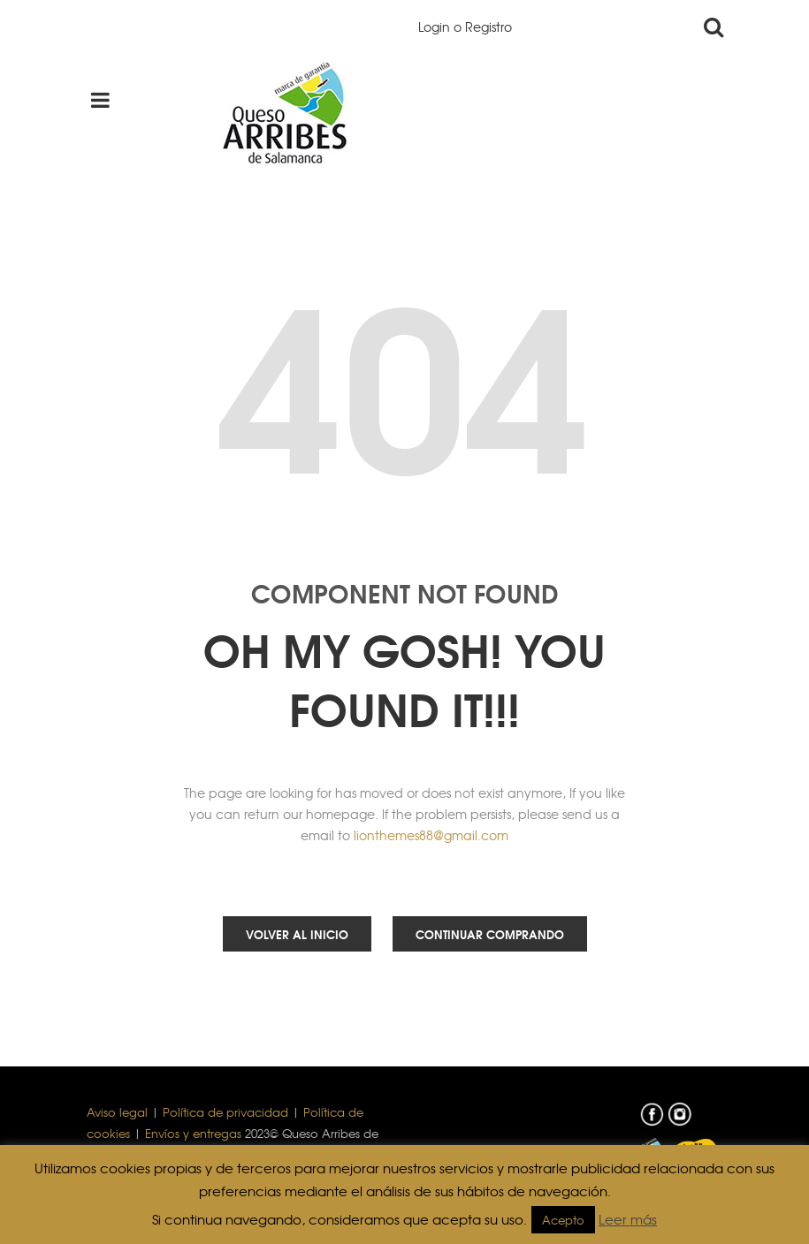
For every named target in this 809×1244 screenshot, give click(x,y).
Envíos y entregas (193, 1133)
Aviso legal (117, 1112)
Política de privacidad (225, 1112)
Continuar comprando (490, 934)
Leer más (628, 1219)
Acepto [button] (563, 1219)
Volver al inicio (297, 934)
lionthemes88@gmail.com (431, 835)
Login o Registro (465, 26)
